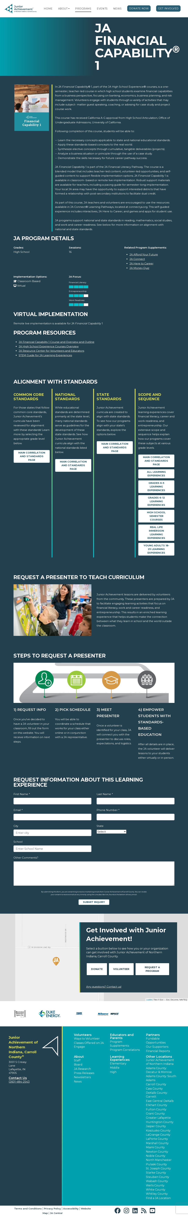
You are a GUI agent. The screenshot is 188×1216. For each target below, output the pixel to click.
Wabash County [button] (157, 1181)
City (16, 826)
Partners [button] (153, 1034)
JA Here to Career (141, 263)
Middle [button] (114, 1067)
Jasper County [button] (156, 1126)
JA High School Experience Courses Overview (49, 346)
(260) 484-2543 (19, 1081)
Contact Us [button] (18, 1078)
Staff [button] (77, 1060)
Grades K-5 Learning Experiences (156, 486)
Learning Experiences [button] (120, 1058)
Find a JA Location (158, 1198)
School (18, 841)
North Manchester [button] (159, 1160)
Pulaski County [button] (156, 1164)
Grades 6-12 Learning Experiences (156, 501)
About (63, 8)
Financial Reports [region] (158, 1051)
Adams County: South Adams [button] (161, 1078)
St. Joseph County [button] (158, 1168)
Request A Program (152, 969)
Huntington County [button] (159, 1122)
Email (18, 810)
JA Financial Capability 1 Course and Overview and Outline (56, 342)
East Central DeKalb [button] (160, 1101)
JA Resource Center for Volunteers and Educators (51, 350)
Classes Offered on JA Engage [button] (89, 1044)
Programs (83, 8)
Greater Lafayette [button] (158, 1117)
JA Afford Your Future (143, 254)
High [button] (113, 1072)
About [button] (79, 1056)
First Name (22, 794)
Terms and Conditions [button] (28, 1208)
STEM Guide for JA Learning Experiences (45, 355)
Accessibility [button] (71, 1208)
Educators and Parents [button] (122, 1036)
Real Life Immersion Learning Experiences (156, 533)
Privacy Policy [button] (52, 1208)
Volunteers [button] (83, 1034)
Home (48, 8)
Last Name (105, 794)
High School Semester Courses (156, 516)
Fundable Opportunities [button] (155, 1040)
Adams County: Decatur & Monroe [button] (159, 1070)
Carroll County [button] (156, 1084)
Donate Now (139, 8)
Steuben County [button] (157, 1177)
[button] (69, 8)
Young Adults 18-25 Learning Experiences (156, 549)
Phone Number (108, 810)
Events (102, 8)
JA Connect (137, 259)
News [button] (78, 1081)
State (100, 826)
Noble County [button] (155, 1155)
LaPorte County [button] (157, 1138)
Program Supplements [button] (119, 1043)
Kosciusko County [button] (158, 1130)
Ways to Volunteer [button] (87, 1038)
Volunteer (121, 969)
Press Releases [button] (84, 1073)
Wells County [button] (155, 1185)
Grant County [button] (155, 1113)
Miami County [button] (155, 1147)
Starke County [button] (156, 1172)
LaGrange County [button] (158, 1134)
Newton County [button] (157, 1151)
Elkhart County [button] (156, 1105)
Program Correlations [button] (125, 1049)
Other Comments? (26, 857)
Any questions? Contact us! (103, 986)
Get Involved (168, 8)
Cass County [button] (154, 1088)
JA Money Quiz (139, 268)
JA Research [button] (82, 1069)
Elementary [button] (118, 1063)
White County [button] (155, 1189)
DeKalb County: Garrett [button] (157, 1094)
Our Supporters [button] (157, 1046)
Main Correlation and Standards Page (31, 456)
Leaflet (149, 1000)
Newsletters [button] (82, 1077)
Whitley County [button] (157, 1193)
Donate (97, 969)
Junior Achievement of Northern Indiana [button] (160, 1062)
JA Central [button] (56, 1213)
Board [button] (78, 1064)
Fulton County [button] (156, 1109)
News (117, 8)
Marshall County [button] (157, 1143)
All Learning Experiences (156, 473)
